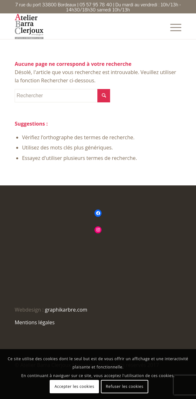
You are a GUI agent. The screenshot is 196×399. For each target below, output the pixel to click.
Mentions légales (34, 322)
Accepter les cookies (74, 386)
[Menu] (172, 26)
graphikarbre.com (66, 309)
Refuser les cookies (125, 386)
